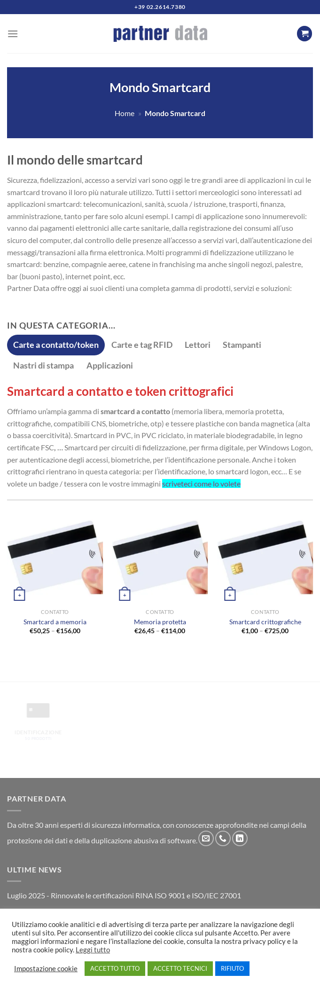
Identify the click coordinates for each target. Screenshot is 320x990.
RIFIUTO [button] (232, 968)
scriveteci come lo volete (201, 483)
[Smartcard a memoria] (55, 556)
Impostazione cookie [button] (46, 969)
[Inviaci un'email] (206, 838)
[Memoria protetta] (160, 556)
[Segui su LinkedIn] (240, 838)
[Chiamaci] (223, 838)
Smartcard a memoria (54, 622)
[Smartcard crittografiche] (265, 556)
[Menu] (12, 33)
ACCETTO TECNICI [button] (180, 968)
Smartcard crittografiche (265, 622)
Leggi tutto (93, 950)
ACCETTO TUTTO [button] (115, 968)
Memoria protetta (160, 622)
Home (124, 113)
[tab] (56, 345)
